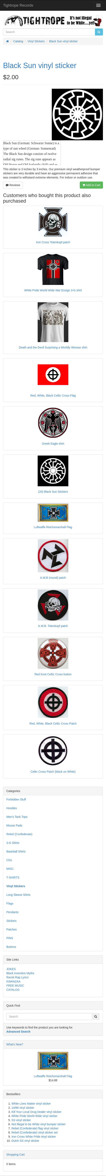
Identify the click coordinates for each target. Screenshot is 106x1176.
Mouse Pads (14, 825)
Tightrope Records (18, 5)
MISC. (10, 868)
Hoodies (11, 808)
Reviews (13, 185)
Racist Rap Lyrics (17, 977)
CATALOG (13, 989)
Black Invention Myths (20, 973)
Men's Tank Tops (16, 816)
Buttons (11, 946)
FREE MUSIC (15, 985)
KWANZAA (13, 981)
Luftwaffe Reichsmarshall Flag (53, 1076)
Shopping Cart (15, 1154)
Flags (9, 903)
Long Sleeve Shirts (18, 894)
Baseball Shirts (15, 851)
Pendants (12, 912)
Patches (11, 929)
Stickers (11, 920)
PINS (9, 938)
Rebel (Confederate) (19, 834)
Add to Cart (91, 185)
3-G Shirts (12, 842)
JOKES (11, 969)
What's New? (14, 1044)
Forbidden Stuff (16, 799)
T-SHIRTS (12, 877)
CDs (9, 860)
